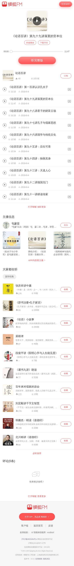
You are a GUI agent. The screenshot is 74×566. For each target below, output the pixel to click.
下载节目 (44, 43)
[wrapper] (37, 287)
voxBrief (50, 532)
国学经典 (9, 276)
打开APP (65, 4)
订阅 (66, 76)
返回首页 (38, 525)
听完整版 (37, 60)
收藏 (66, 289)
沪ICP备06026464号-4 (29, 539)
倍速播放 (30, 43)
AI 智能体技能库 (38, 532)
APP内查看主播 (37, 260)
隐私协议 (46, 559)
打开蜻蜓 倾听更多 (37, 207)
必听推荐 (37, 453)
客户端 (24, 525)
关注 (66, 225)
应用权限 (38, 559)
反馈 (50, 525)
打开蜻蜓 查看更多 (37, 496)
